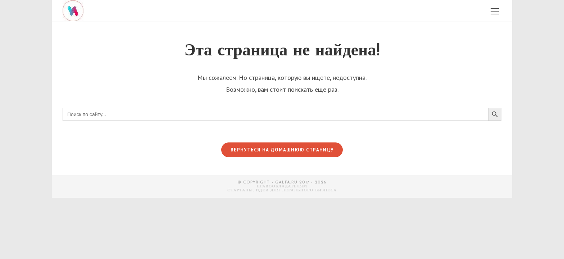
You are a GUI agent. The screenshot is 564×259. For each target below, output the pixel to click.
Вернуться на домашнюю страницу (282, 150)
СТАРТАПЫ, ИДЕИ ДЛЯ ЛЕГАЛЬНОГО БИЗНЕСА (282, 190)
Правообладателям (282, 186)
